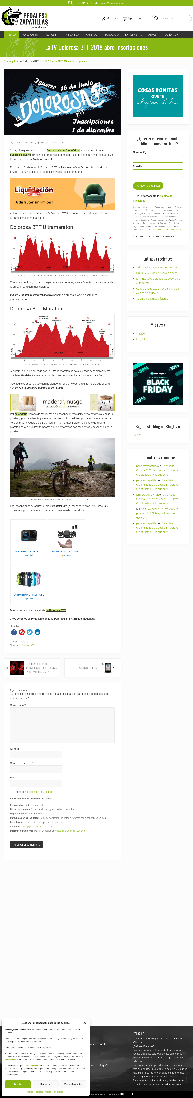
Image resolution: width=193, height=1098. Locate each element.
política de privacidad (39, 791)
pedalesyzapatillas (147, 457)
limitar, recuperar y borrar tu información (165, 230)
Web (12, 777)
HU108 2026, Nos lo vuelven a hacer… (158, 273)
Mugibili (140, 339)
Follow (137, 426)
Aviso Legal (75, 930)
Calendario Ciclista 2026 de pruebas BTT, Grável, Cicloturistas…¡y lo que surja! (157, 462)
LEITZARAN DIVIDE (147, 486)
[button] (84, 1023)
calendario (21, 414)
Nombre (15, 748)
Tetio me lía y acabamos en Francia (156, 267)
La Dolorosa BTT (56, 610)
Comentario (18, 705)
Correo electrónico (21, 763)
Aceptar (18, 1084)
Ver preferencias (73, 1084)
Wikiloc (140, 333)
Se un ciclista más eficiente (152, 298)
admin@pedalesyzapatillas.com (37, 826)
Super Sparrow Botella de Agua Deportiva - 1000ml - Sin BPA (29, 595)
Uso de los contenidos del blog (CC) (89, 941)
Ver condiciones (115, 3)
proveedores (10, 1060)
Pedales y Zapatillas (85, 970)
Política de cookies (34, 1092)
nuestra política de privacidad (70, 830)
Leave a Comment (57, 142)
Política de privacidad (53, 1092)
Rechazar (45, 1084)
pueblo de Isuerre (20, 154)
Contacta (73, 914)
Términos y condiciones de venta (87, 919)
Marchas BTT (26, 641)
